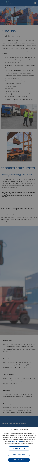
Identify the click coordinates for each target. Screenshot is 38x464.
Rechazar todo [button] (19, 454)
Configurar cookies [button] (19, 448)
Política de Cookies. (16, 441)
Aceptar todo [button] (19, 460)
